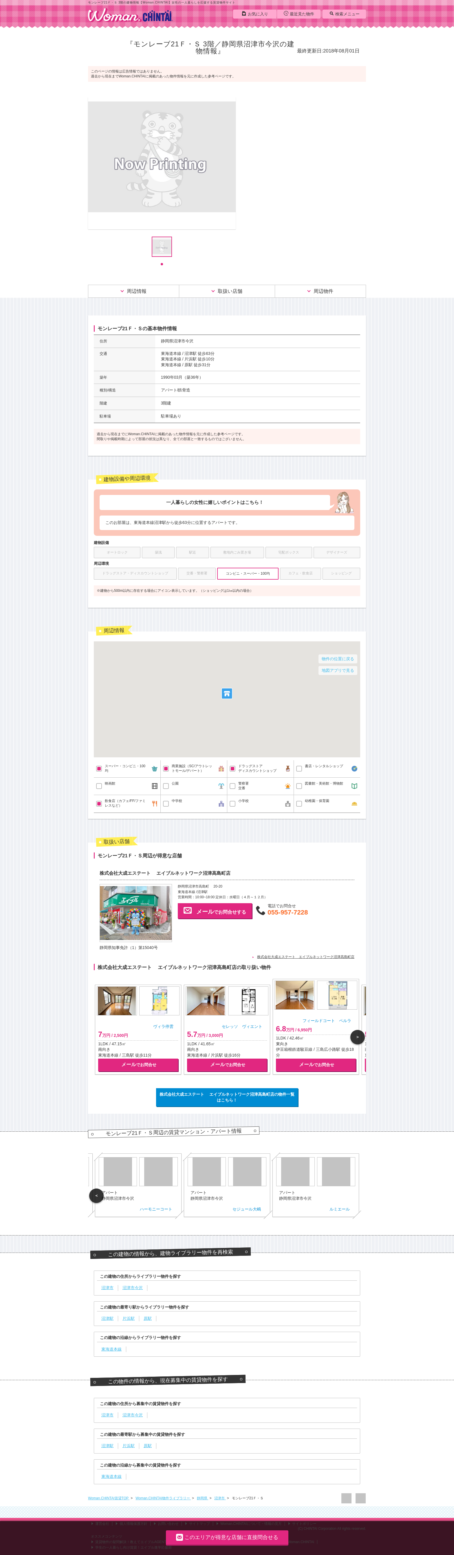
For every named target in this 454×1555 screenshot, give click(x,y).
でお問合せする (215, 910)
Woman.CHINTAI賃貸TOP (108, 1498)
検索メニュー (344, 13)
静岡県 (202, 1498)
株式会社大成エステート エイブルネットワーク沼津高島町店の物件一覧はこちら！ (227, 1097)
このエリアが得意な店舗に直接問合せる (227, 1537)
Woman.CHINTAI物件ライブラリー (163, 1498)
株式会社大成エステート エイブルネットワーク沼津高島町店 (305, 957)
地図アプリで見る (338, 670)
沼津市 (220, 1498)
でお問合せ (138, 1065)
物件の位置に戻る (338, 658)
